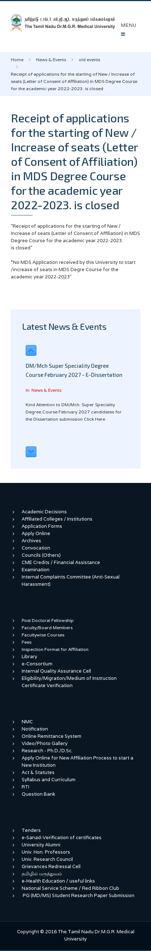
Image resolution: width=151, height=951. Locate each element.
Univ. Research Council (47, 859)
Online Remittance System (51, 736)
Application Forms (42, 526)
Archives (31, 541)
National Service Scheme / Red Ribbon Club (70, 888)
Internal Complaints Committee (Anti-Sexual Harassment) (71, 580)
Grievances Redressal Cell (51, 866)
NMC (27, 722)
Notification (35, 729)
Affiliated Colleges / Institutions (57, 519)
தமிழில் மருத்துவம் (42, 874)
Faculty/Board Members (47, 627)
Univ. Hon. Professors (46, 852)
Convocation (36, 548)
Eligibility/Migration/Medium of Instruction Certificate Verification (69, 682)
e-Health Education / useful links (58, 881)
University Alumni (41, 845)
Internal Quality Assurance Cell (56, 671)
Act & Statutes (38, 772)
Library (29, 656)
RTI (25, 787)
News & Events (51, 59)
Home (17, 59)
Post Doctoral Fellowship (48, 620)
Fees (26, 642)
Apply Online (36, 533)
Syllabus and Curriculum (49, 780)
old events (89, 59)
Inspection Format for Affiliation (55, 649)
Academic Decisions (44, 512)
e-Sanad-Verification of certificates (62, 837)
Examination (35, 570)
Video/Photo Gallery (45, 743)
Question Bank (38, 794)
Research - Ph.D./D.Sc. (47, 751)
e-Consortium (37, 664)
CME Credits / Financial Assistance (61, 562)
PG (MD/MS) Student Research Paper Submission (78, 895)
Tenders (31, 830)
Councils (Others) (41, 555)
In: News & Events (43, 390)
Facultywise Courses (43, 634)
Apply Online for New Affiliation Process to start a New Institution (77, 761)
